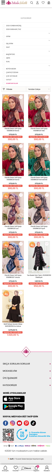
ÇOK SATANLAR (11, 76)
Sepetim (36, 468)
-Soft (11, 459)
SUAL (8, 61)
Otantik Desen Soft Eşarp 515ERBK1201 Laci (13, 227)
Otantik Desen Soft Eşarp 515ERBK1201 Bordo (13, 130)
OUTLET (8, 80)
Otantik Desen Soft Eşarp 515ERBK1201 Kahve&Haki (39, 179)
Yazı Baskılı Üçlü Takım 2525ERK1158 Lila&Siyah (39, 276)
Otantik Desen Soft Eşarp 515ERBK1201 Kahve (13, 179)
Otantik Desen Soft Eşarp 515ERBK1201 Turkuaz (13, 276)
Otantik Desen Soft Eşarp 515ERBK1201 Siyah (39, 227)
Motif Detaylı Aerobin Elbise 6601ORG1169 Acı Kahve (13, 325)
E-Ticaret (17, 459)
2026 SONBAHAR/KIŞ (13, 25)
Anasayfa (5, 468)
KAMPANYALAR (12, 83)
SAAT (8, 47)
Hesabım (47, 468)
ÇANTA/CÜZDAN (12, 72)
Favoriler (15, 468)
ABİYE (8, 58)
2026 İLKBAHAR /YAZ (13, 29)
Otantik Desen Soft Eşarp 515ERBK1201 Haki (39, 130)
